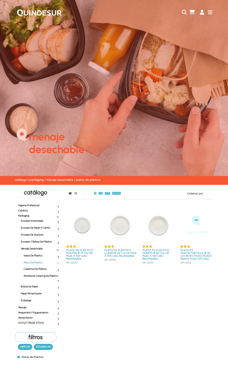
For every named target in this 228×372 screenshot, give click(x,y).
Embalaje (41, 301)
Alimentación (39, 318)
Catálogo (21, 179)
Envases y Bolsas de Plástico (41, 242)
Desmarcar (43, 346)
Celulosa (39, 211)
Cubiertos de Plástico (42, 269)
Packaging (36, 179)
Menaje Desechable (59, 179)
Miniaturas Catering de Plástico (42, 278)
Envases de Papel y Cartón (41, 228)
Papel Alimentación (41, 294)
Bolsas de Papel (41, 287)
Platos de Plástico (88, 179)
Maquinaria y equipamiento (39, 313)
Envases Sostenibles (41, 221)
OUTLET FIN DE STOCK (39, 323)
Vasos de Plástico (42, 256)
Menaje (39, 308)
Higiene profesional (39, 206)
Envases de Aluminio (41, 235)
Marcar (25, 346)
